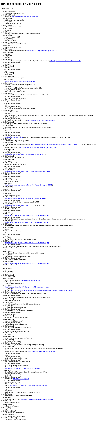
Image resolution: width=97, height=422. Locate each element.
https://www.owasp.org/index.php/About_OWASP (37, 399)
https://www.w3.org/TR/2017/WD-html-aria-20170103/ (23, 368)
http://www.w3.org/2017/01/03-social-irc (25, 16)
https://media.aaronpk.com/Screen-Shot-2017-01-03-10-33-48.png (27, 222)
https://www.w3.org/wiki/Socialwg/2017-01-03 (42, 50)
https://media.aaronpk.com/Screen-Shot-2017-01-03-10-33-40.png (27, 215)
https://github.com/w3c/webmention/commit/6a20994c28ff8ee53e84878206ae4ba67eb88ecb (41, 290)
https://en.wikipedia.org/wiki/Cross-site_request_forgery (38, 147)
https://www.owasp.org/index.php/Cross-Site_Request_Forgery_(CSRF (54, 144)
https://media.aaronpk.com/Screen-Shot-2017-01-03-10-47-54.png (27, 263)
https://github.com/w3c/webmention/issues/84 (65, 61)
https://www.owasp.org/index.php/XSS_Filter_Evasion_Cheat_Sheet (27, 171)
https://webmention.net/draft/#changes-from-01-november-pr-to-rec (27, 287)
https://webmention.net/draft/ (30, 280)
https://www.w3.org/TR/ (21, 379)
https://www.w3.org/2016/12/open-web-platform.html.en (28, 385)
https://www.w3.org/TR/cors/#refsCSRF (41, 120)
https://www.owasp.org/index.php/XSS (17, 205)
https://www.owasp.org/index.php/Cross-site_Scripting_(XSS (25, 154)
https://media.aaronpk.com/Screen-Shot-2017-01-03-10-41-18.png (27, 243)
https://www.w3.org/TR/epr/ (14, 137)
